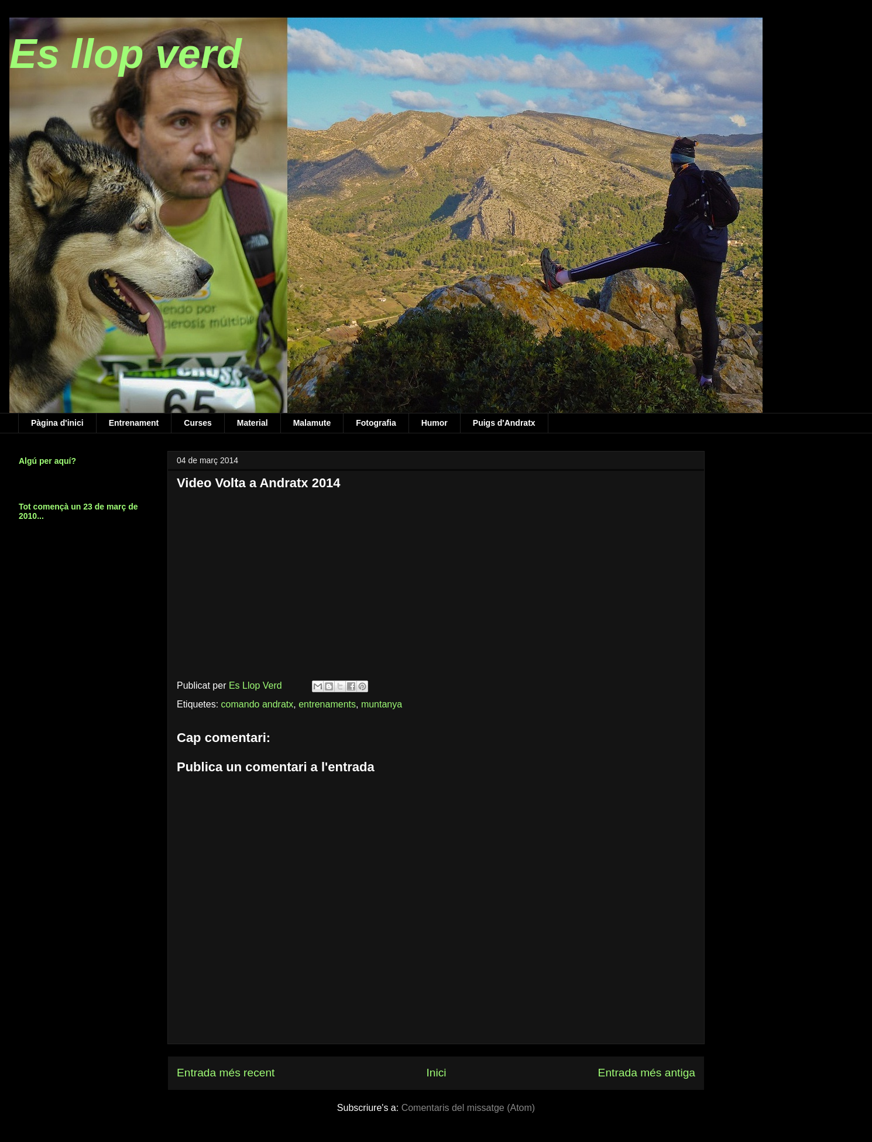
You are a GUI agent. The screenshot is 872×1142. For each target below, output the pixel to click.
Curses (197, 423)
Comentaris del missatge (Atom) (468, 1108)
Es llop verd (125, 54)
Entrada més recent (225, 1072)
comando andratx (257, 704)
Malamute (312, 423)
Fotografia (376, 423)
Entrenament (134, 423)
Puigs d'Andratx (504, 423)
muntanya (381, 704)
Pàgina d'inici (57, 423)
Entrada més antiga (646, 1072)
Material (252, 423)
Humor (434, 423)
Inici (436, 1072)
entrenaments (327, 704)
